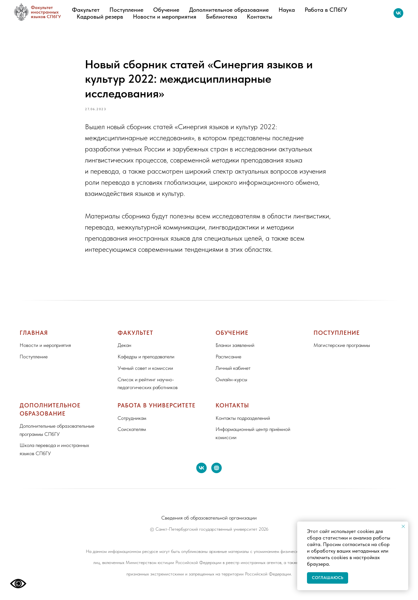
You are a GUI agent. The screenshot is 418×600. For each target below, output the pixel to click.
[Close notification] (403, 526)
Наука (287, 9)
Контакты (259, 16)
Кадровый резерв (100, 16)
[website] (216, 468)
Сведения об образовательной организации (209, 518)
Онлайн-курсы (231, 379)
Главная (34, 332)
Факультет (86, 9)
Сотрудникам (132, 418)
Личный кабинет (233, 368)
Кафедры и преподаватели (146, 356)
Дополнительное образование (229, 9)
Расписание (228, 356)
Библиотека (221, 16)
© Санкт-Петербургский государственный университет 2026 (209, 529)
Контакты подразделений (243, 418)
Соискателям (132, 429)
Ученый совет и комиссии (145, 368)
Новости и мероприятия (164, 16)
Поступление (126, 9)
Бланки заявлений (235, 345)
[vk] (398, 13)
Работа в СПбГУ (326, 9)
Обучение (166, 9)
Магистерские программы (342, 345)
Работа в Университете (157, 405)
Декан (124, 345)
